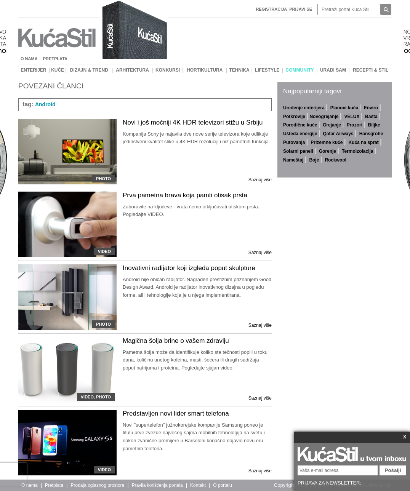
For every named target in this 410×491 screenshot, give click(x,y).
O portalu (222, 485)
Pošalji (393, 470)
